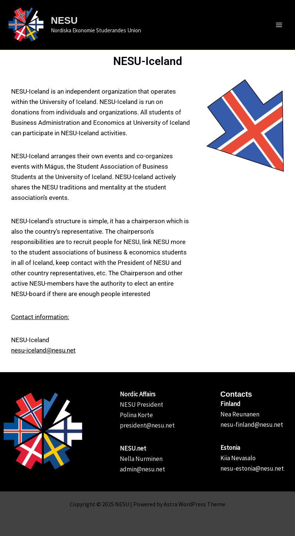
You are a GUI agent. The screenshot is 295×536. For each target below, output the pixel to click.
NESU (64, 20)
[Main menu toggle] (279, 24)
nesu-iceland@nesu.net (43, 350)
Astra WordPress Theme (194, 504)
